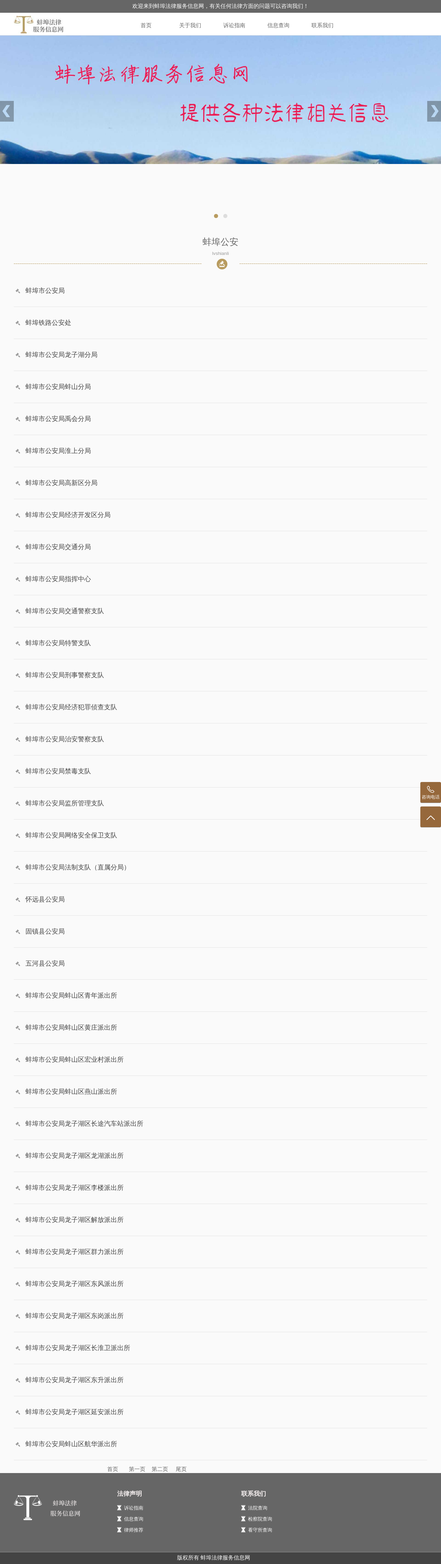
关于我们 (190, 25)
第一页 (136, 1469)
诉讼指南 (234, 25)
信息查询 (278, 25)
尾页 (178, 1469)
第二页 (160, 1469)
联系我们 (322, 25)
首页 (146, 25)
